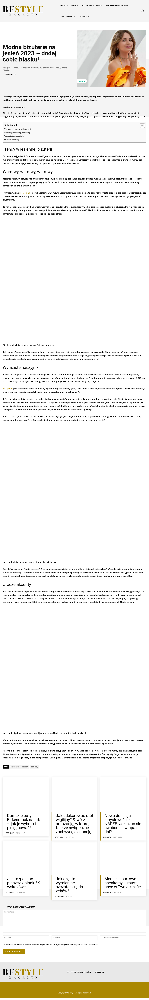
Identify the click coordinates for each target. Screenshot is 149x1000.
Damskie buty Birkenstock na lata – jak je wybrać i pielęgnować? (26, 829)
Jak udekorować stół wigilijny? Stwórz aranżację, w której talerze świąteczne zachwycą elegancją (71, 833)
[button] (142, 11)
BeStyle (6, 67)
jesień (25, 777)
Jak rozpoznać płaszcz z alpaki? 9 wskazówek (26, 888)
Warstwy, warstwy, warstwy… (18, 132)
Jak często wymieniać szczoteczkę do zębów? (74, 888)
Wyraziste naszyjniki (14, 135)
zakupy (34, 777)
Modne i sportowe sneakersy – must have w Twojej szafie (122, 890)
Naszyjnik (7, 399)
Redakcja (10, 838)
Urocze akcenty (12, 139)
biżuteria (15, 777)
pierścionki (24, 192)
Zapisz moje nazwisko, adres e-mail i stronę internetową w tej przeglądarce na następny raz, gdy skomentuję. (52, 946)
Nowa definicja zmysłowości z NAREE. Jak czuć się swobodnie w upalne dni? (123, 831)
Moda (16, 67)
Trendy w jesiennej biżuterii (17, 128)
